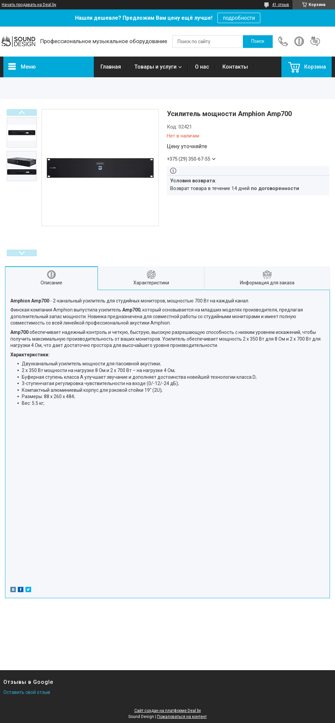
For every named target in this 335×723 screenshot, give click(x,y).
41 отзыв (280, 4)
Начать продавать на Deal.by (29, 4)
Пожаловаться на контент (182, 716)
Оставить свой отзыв (26, 692)
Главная (110, 67)
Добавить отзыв (315, 41)
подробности (239, 18)
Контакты (235, 67)
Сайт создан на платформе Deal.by (167, 710)
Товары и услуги (155, 67)
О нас (202, 67)
